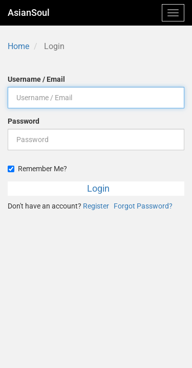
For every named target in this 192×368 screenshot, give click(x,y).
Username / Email (36, 79)
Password (23, 121)
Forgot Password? (143, 206)
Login (98, 188)
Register (96, 206)
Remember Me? (37, 169)
